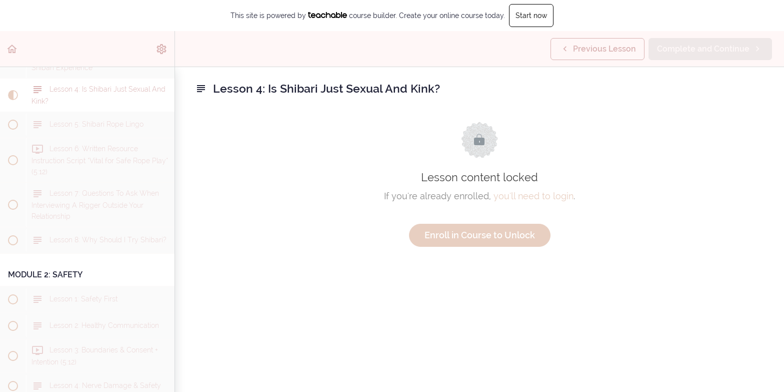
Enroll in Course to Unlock (479, 235)
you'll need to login (534, 196)
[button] (12, 49)
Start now (531, 16)
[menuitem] (162, 49)
